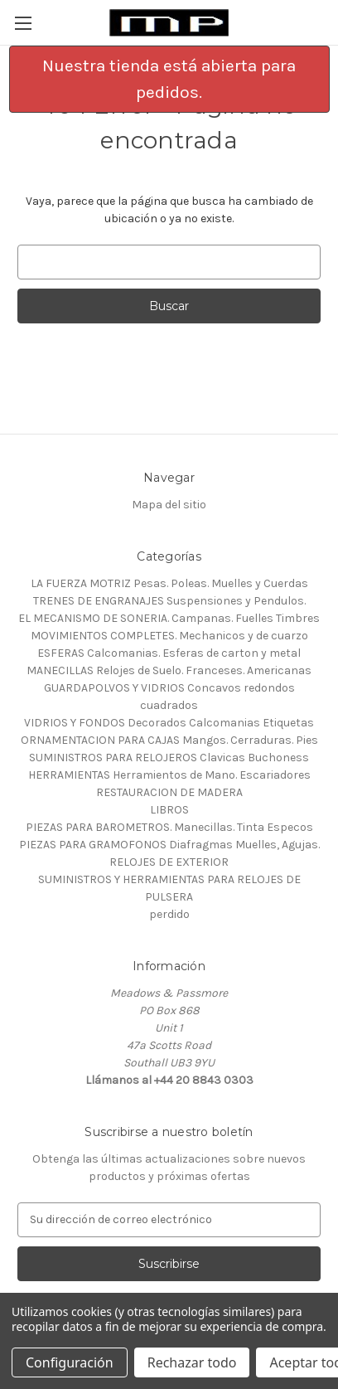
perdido (169, 914)
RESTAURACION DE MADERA (169, 792)
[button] (169, 79)
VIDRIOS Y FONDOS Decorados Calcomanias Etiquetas (169, 723)
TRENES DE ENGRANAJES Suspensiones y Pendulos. (169, 601)
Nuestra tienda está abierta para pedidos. (169, 79)
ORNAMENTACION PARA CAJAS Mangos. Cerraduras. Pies (169, 740)
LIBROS (169, 810)
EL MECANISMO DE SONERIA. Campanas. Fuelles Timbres (169, 618)
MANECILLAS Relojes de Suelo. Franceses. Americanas (169, 670)
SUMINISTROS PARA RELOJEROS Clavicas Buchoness (169, 757)
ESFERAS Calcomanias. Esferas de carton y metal (169, 653)
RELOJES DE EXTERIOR (169, 862)
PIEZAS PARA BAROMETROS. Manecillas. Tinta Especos (169, 827)
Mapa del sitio (169, 505)
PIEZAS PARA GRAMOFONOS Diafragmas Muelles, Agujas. (169, 845)
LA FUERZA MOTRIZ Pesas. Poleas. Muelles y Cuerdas (169, 583)
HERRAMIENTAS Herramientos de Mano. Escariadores (169, 775)
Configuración (69, 1362)
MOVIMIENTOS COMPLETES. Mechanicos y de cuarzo (169, 636)
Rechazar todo (192, 1362)
